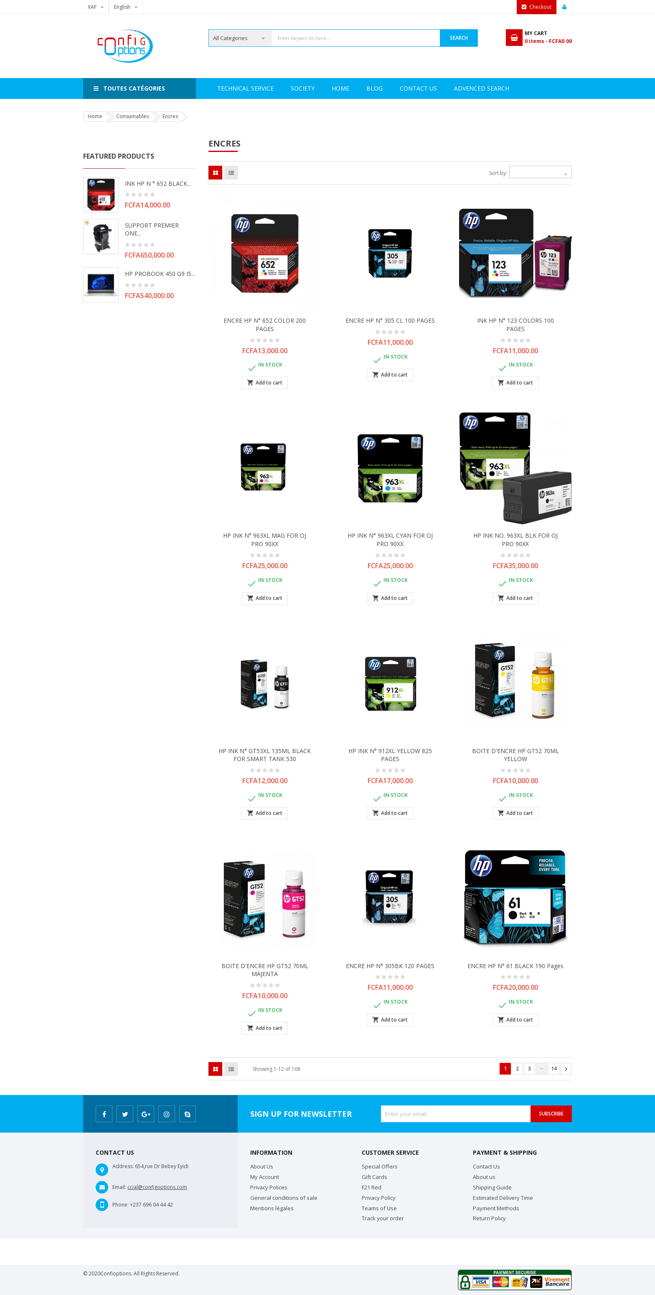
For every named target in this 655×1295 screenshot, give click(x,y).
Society (264, 88)
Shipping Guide (492, 1187)
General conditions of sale (283, 1197)
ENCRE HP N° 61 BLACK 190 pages (515, 966)
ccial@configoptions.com (157, 1187)
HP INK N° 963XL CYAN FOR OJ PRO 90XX (390, 539)
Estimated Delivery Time (503, 1197)
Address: (123, 1166)
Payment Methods (496, 1208)
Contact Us (458, 88)
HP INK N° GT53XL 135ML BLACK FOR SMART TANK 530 (264, 755)
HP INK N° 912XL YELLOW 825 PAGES (390, 755)
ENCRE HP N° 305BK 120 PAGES (390, 966)
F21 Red (371, 1187)
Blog (503, 88)
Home (226, 88)
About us (484, 1177)
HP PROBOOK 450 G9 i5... (160, 274)
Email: (119, 1187)
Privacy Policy (379, 1197)
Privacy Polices (268, 1187)
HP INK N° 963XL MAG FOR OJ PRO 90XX (264, 539)
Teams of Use (379, 1208)
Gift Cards (374, 1177)
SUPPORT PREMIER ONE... (152, 229)
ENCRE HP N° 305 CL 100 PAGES (390, 320)
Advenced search (393, 88)
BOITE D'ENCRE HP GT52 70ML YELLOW (515, 755)
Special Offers (380, 1166)
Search (459, 37)
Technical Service (321, 88)
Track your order (383, 1218)
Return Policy (489, 1218)
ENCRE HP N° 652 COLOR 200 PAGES (264, 324)
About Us (261, 1166)
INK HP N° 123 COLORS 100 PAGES (515, 324)
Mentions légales (272, 1208)
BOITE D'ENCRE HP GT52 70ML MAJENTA (264, 970)
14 (554, 1068)
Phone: (120, 1204)
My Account (264, 1177)
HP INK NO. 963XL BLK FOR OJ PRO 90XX (515, 539)
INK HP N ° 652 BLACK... (158, 183)
